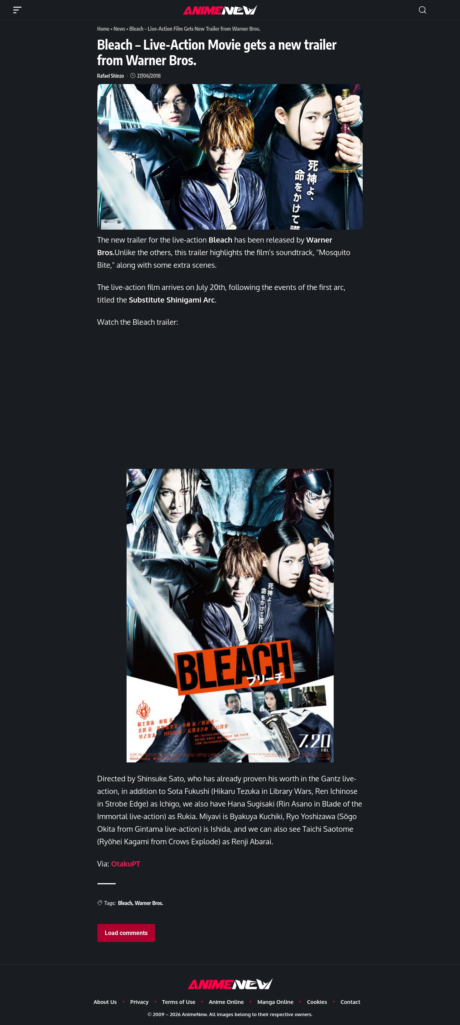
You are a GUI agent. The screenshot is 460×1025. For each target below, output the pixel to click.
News (120, 29)
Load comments (126, 932)
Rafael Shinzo (111, 75)
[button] (422, 10)
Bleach (125, 902)
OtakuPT (126, 863)
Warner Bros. (149, 902)
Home (103, 29)
